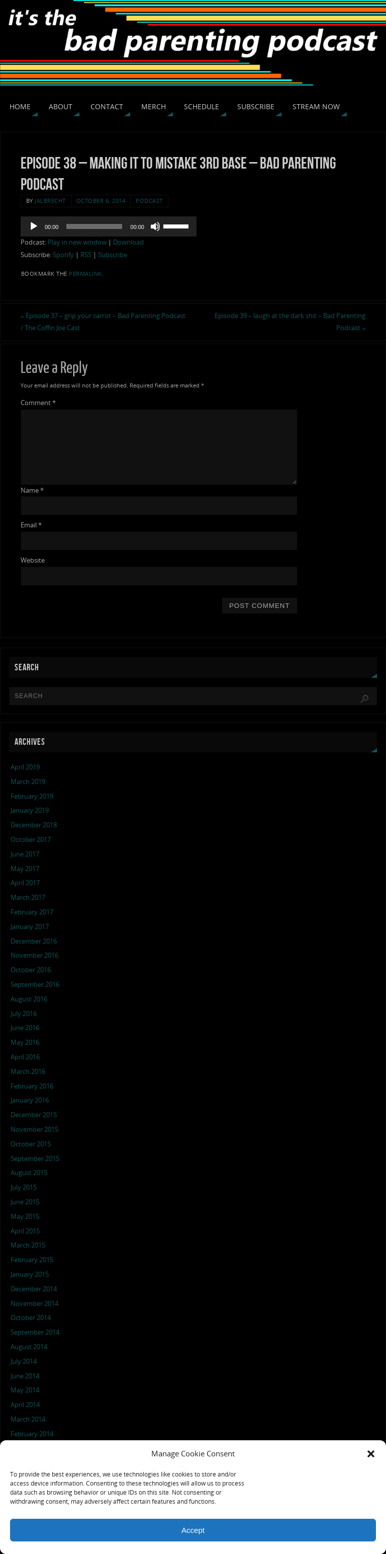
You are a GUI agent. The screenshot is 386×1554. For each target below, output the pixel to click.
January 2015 (30, 1274)
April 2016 (25, 1056)
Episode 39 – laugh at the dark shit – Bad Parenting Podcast (290, 321)
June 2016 (25, 1027)
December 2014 (34, 1288)
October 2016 (31, 969)
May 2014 (25, 1389)
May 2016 (25, 1042)
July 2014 (24, 1361)
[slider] (94, 226)
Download (128, 242)
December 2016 (34, 941)
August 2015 (29, 1172)
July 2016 (24, 1013)
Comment (38, 402)
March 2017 (28, 897)
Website (33, 560)
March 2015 (28, 1245)
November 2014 (34, 1303)
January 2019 (30, 810)
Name (32, 490)
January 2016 (30, 1100)
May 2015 (25, 1216)
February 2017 (32, 911)
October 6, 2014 (101, 200)
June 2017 (25, 854)
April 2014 (25, 1404)
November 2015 (34, 1129)
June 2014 (25, 1375)
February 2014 (32, 1433)
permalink (85, 273)
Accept (193, 1530)
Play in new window (77, 242)
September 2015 (35, 1158)
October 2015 (31, 1143)
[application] (109, 226)
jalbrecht (50, 200)
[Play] (34, 226)
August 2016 (29, 998)
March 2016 (28, 1071)
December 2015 (34, 1114)
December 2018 (34, 824)
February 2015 (32, 1259)
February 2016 (32, 1086)
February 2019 (32, 796)
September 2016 (35, 984)
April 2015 (25, 1230)
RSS (85, 254)
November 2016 (34, 955)
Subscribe (112, 254)
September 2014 (35, 1332)
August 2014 (29, 1346)
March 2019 (28, 781)
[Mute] (155, 226)
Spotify (63, 254)
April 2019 (25, 766)
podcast (149, 200)
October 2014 (31, 1317)
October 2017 (31, 839)
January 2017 (30, 926)
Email (31, 524)
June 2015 (25, 1201)
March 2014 (28, 1419)
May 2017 (25, 868)
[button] (371, 1454)
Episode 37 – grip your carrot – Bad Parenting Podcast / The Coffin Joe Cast (103, 321)
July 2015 (24, 1187)
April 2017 (25, 882)
